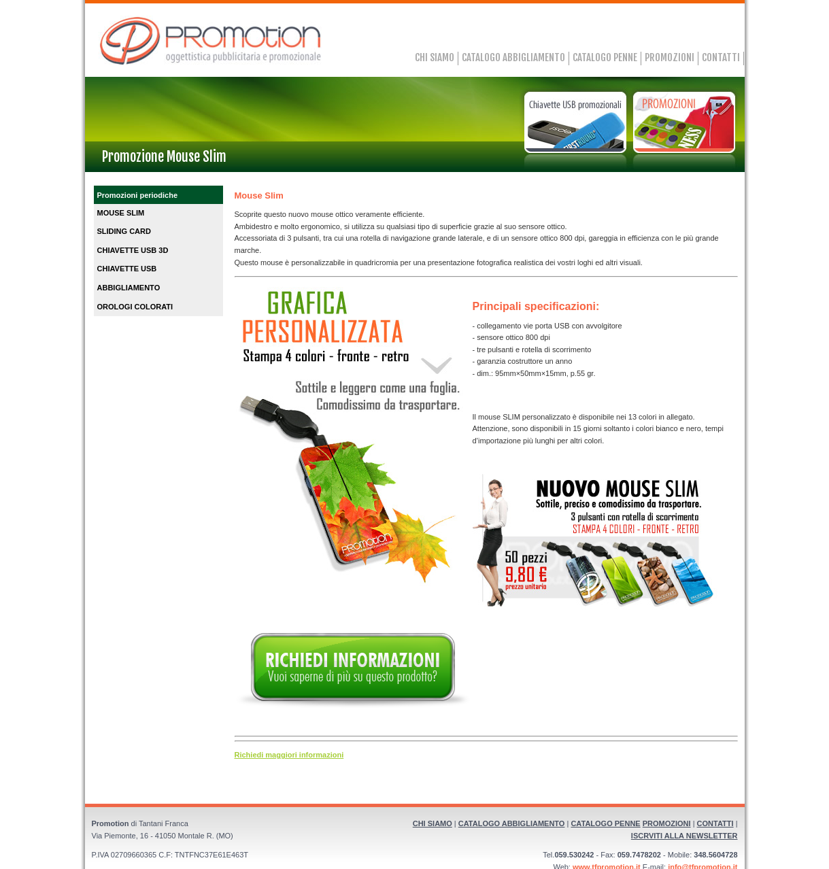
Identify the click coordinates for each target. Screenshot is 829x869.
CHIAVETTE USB (127, 269)
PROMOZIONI (669, 57)
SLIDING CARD (124, 231)
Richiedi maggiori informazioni (289, 755)
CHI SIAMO (434, 57)
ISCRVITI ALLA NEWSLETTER (684, 836)
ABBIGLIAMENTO (128, 288)
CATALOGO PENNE (605, 57)
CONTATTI (721, 57)
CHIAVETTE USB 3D (133, 250)
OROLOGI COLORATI (135, 307)
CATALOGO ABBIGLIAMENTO (513, 57)
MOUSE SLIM (121, 213)
